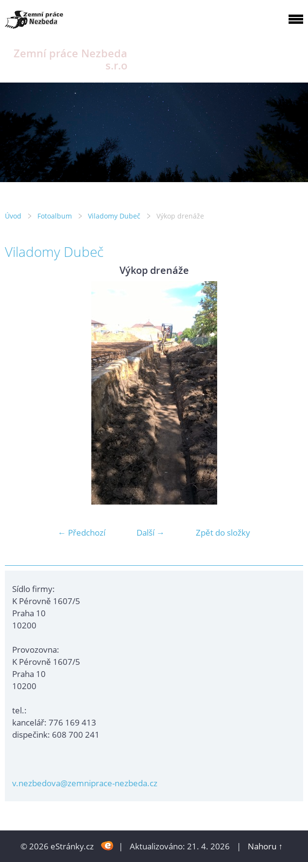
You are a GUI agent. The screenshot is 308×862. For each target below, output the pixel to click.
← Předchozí (81, 532)
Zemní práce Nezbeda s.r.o (70, 59)
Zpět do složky (223, 532)
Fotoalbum (54, 215)
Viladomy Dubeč (114, 215)
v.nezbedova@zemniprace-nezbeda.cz (84, 783)
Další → (151, 532)
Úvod (13, 215)
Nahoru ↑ (265, 846)
